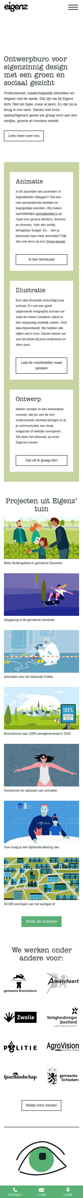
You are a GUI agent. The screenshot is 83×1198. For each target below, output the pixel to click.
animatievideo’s (46, 213)
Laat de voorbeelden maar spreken (41, 365)
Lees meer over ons (24, 136)
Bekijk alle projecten (41, 921)
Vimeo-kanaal (55, 241)
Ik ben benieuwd (41, 259)
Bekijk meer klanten (41, 1105)
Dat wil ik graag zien (41, 460)
